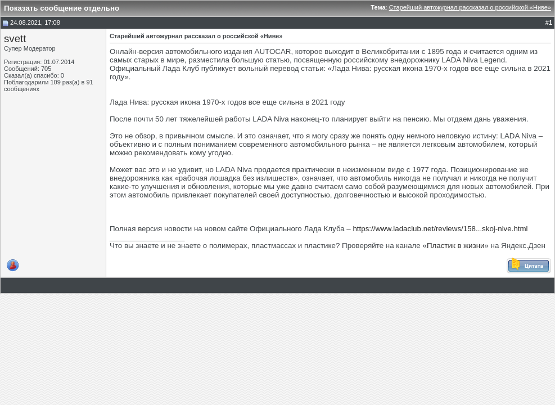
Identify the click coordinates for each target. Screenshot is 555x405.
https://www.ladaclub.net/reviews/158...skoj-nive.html (440, 228)
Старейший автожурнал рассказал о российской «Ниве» (470, 7)
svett (15, 38)
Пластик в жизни (456, 245)
